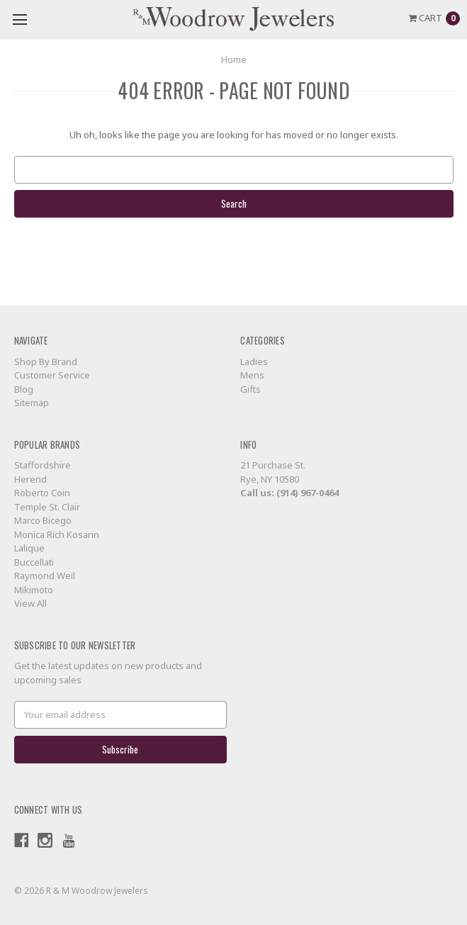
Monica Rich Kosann (56, 534)
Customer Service (52, 375)
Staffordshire (42, 465)
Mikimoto (33, 589)
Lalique (29, 548)
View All (30, 603)
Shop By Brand (45, 361)
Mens (252, 375)
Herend (30, 479)
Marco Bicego (43, 520)
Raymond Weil (44, 575)
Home (234, 59)
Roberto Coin (42, 492)
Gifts (250, 389)
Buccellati (34, 562)
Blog (23, 389)
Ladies (254, 361)
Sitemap (31, 402)
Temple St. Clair (47, 506)
